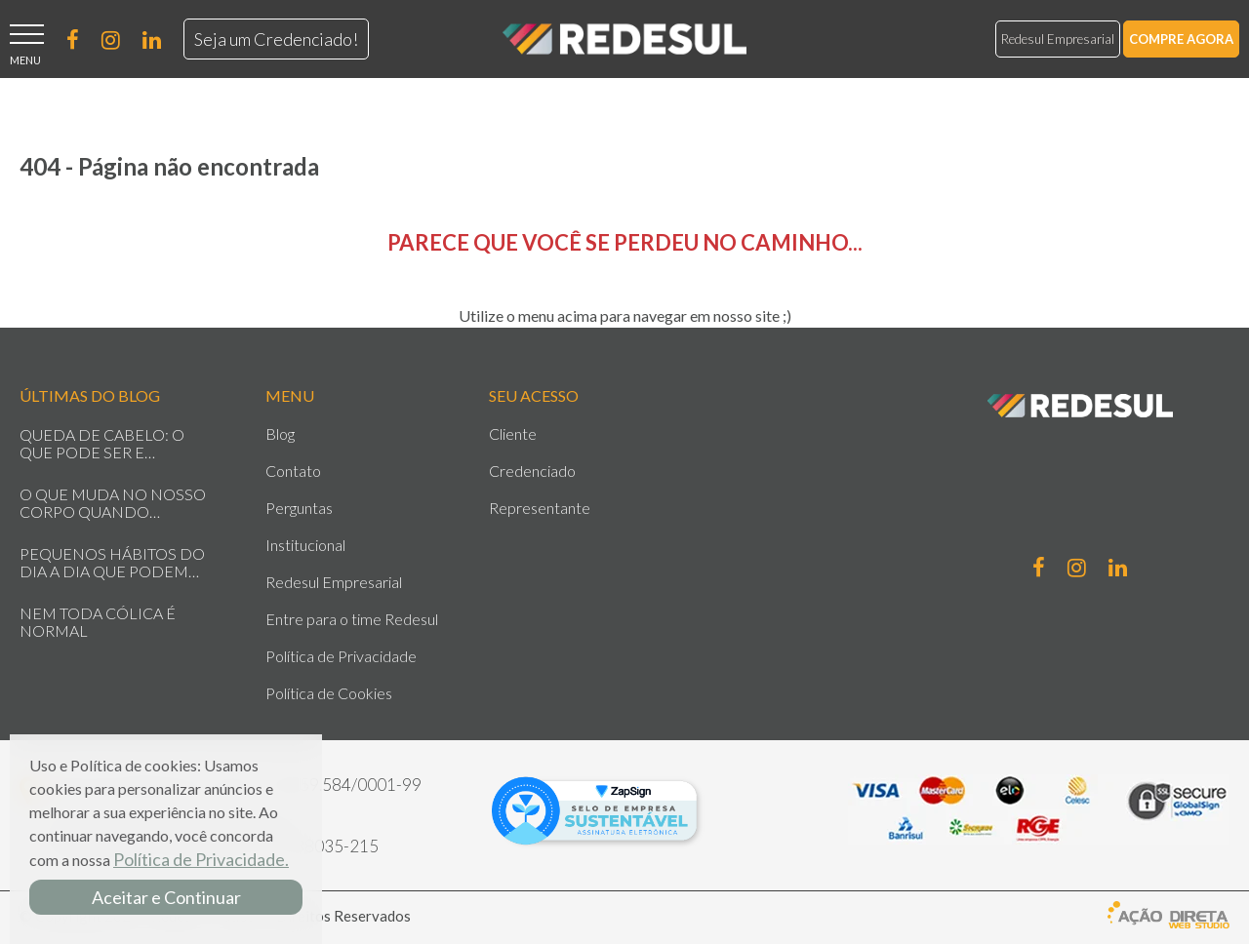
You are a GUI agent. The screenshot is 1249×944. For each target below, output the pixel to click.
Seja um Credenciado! (276, 39)
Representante (539, 508)
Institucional (305, 545)
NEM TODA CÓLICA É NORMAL (98, 622)
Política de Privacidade (341, 656)
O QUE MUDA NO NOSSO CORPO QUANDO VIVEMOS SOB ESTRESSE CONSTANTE (113, 503)
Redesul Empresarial (1057, 39)
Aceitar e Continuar (166, 897)
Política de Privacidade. (201, 859)
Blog (280, 434)
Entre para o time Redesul (351, 619)
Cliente (513, 434)
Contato (293, 471)
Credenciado (532, 471)
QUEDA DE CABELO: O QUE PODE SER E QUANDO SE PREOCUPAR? (116, 443)
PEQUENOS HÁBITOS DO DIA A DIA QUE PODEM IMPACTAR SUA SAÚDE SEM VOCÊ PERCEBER (112, 562)
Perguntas (299, 508)
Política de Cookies (328, 693)
